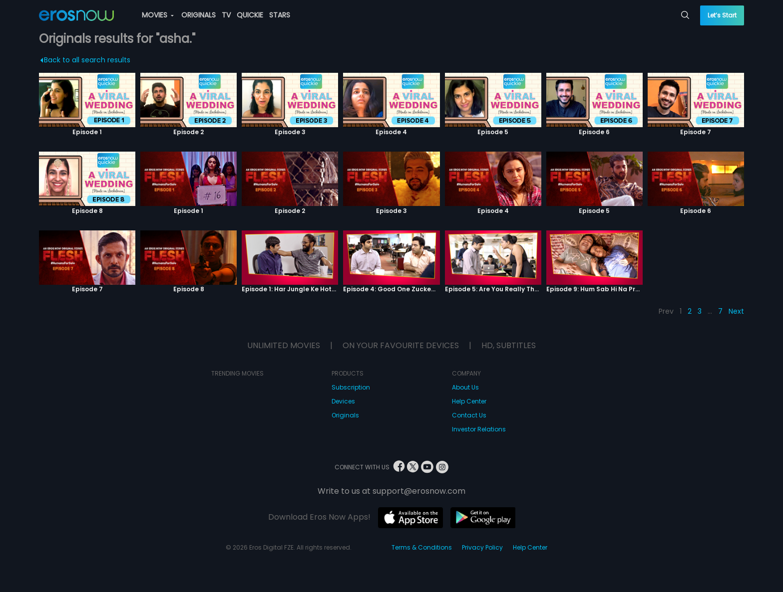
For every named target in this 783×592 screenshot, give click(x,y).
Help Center (469, 401)
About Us (465, 387)
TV (226, 15)
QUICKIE (250, 15)
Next (736, 311)
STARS (279, 15)
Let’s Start (722, 15)
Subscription (351, 387)
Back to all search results (85, 60)
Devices (343, 401)
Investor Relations (479, 429)
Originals (345, 415)
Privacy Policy (482, 547)
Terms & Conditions (422, 547)
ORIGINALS (198, 15)
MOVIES (158, 15)
